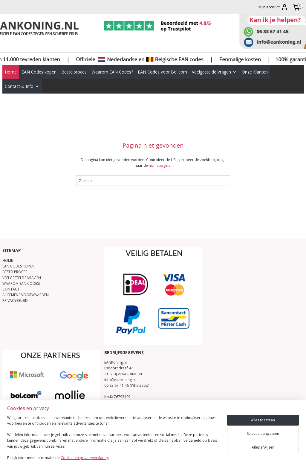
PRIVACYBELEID (15, 291)
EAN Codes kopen (39, 63)
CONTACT (10, 280)
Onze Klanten (255, 63)
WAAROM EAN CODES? (21, 274)
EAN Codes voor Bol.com (162, 63)
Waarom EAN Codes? (112, 63)
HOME (7, 251)
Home (11, 63)
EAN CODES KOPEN (18, 257)
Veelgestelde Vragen (214, 63)
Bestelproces (74, 63)
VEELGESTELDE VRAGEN (21, 268)
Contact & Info (22, 77)
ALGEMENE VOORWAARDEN (25, 286)
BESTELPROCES (14, 263)
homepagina (159, 156)
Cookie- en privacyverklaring (85, 457)
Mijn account (273, 7)
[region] (113, 441)
